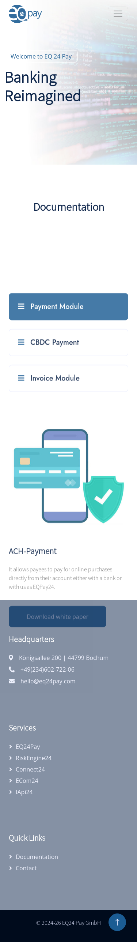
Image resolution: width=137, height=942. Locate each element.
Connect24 (30, 769)
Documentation (37, 857)
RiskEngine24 (34, 758)
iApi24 (24, 792)
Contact (26, 868)
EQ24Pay (28, 747)
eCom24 (27, 781)
